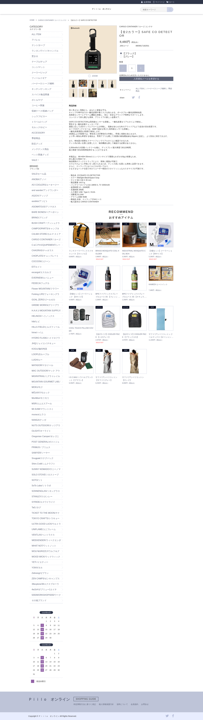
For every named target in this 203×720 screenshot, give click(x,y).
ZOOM (95, 76)
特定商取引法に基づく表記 (85, 704)
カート (172, 2)
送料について (122, 704)
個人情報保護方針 (106, 704)
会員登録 (147, 2)
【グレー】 (128, 56)
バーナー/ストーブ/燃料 (156, 88)
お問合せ (145, 704)
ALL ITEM (140, 88)
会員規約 (134, 704)
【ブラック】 (130, 53)
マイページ (160, 2)
